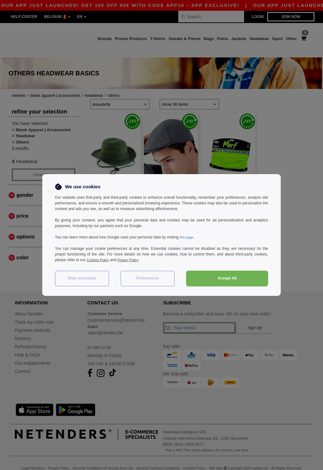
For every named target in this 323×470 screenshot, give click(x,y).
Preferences (147, 278)
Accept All (227, 278)
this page (187, 237)
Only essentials (82, 278)
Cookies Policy (99, 260)
